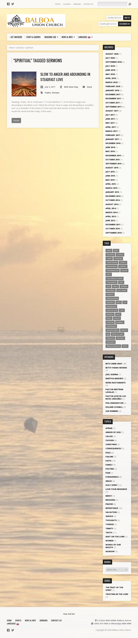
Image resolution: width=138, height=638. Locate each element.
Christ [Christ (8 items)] (109, 258)
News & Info (30, 620)
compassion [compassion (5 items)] (111, 266)
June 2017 (110, 119)
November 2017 (113, 98)
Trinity (109, 528)
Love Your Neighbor (116, 489)
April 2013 (111, 216)
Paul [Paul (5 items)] (118, 314)
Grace (89, 87)
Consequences (113, 448)
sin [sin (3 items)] (108, 334)
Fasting (110, 468)
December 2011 (113, 224)
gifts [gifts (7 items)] (121, 282)
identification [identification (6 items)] (112, 298)
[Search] (112, 4)
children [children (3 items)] (110, 255)
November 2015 (113, 155)
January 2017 (112, 139)
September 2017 (114, 106)
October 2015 (113, 159)
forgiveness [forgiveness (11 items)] (111, 282)
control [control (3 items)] (122, 266)
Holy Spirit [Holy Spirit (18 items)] (122, 290)
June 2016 (110, 147)
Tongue (110, 524)
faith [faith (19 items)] (109, 274)
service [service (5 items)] (124, 330)
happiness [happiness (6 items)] (111, 290)
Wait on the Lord (115, 536)
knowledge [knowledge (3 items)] (111, 306)
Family (109, 464)
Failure (109, 456)
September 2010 (114, 232)
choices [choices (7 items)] (120, 255)
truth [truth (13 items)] (125, 346)
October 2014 (113, 200)
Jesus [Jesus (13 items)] (119, 302)
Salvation (111, 512)
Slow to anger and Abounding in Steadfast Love (65, 76)
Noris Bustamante (116, 382)
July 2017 (110, 115)
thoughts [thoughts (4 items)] (110, 342)
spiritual (29, 47)
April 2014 (111, 208)
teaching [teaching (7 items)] (120, 338)
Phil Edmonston (114, 403)
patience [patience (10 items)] (110, 314)
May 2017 (110, 123)
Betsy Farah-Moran (116, 367)
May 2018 (110, 74)
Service (109, 516)
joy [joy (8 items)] (125, 302)
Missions (110, 500)
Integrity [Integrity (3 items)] (110, 302)
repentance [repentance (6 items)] (111, 326)
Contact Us (88, 4)
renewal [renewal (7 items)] (119, 322)
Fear (108, 473)
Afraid (109, 428)
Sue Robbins (112, 411)
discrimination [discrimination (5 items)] (112, 270)
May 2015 (110, 180)
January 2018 (112, 90)
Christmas (111, 444)
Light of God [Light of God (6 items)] (112, 310)
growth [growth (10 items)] (124, 286)
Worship (110, 551)
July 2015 (110, 171)
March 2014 (111, 212)
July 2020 (110, 58)
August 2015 (112, 167)
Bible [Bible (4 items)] (116, 251)
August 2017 (112, 110)
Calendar (77, 4)
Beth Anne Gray (71, 87)
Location (67, 4)
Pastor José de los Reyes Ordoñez (116, 397)
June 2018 (110, 70)
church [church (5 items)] (123, 263)
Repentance (112, 508)
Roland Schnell (114, 407)
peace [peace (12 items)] (109, 318)
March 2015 (111, 188)
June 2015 (110, 175)
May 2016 (110, 151)
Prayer (109, 504)
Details (16, 120)
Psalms (48, 92)
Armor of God (113, 432)
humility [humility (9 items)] (110, 294)
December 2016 (113, 143)
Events (18, 620)
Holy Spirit (112, 485)
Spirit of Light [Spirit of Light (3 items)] (117, 334)
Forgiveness (112, 477)
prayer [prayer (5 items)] (117, 318)
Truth (109, 532)
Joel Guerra (112, 374)
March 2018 (111, 82)
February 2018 (113, 86)
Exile (108, 452)
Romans (55, 92)
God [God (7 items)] (108, 286)
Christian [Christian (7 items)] (118, 258)
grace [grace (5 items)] (115, 286)
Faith (108, 460)
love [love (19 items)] (122, 310)
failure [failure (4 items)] (124, 270)
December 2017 (113, 94)
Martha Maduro (114, 378)
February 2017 (113, 135)
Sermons (20, 47)
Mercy (109, 496)
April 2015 (111, 184)
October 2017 (113, 102)
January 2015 (112, 192)
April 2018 (111, 78)
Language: (13, 623)
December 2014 (113, 196)
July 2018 (110, 66)
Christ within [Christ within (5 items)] (112, 263)
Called (109, 436)
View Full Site (69, 614)
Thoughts (111, 520)
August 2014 (112, 204)
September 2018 (114, 62)
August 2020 (112, 54)
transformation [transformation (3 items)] (113, 346)
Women (109, 540)
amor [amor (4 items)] (109, 251)
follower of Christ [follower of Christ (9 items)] (114, 278)
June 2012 (110, 220)
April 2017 (111, 127)
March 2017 (111, 131)
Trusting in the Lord (117, 594)
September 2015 (114, 163)
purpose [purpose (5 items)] (110, 322)
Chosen (110, 440)
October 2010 (113, 228)
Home (58, 4)
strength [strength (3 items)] (110, 338)
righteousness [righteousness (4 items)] (112, 330)
